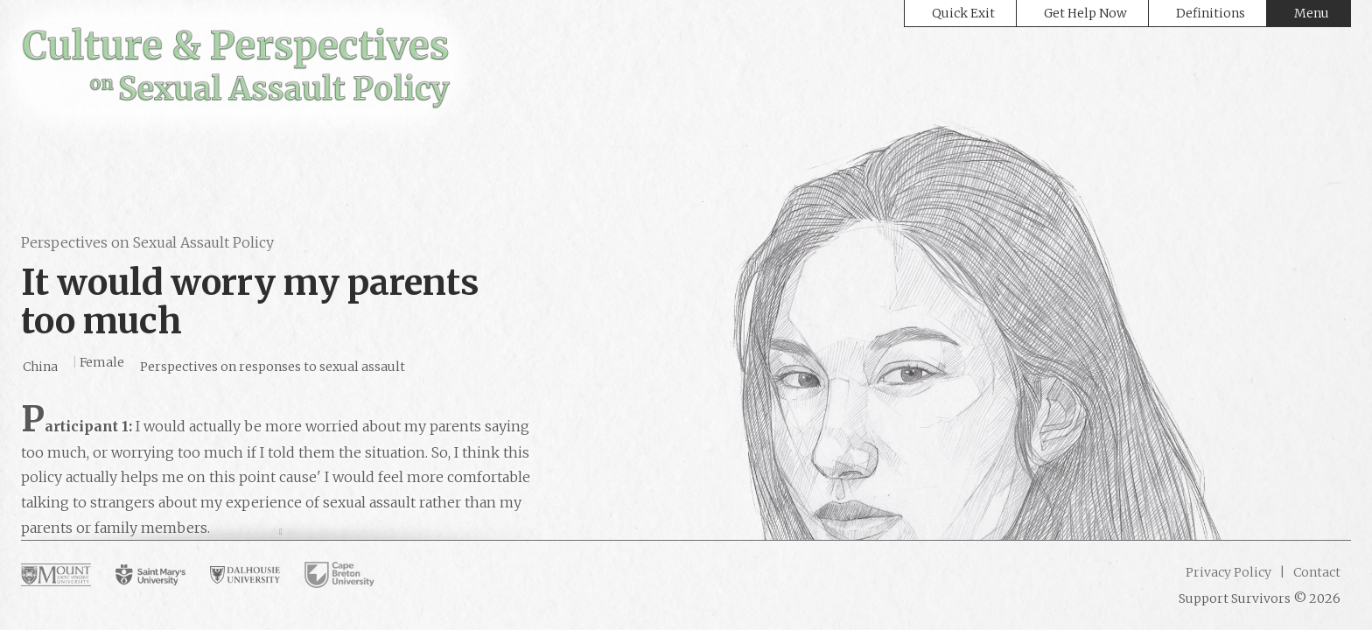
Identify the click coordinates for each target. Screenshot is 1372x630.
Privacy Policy (1228, 572)
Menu (1311, 13)
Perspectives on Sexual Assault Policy (147, 242)
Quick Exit (963, 13)
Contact (1315, 572)
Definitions (1210, 13)
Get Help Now (1085, 13)
